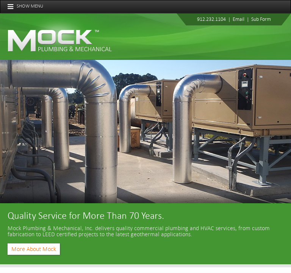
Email (238, 19)
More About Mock (33, 249)
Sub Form (261, 19)
